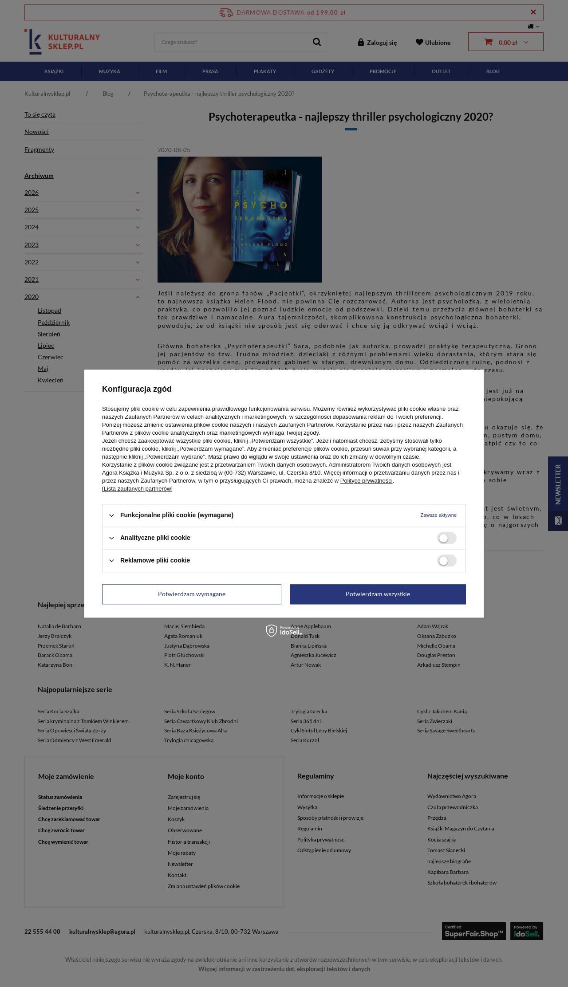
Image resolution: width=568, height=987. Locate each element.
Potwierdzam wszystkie (378, 594)
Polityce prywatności (366, 480)
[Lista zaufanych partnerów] (137, 488)
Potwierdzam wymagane (191, 594)
